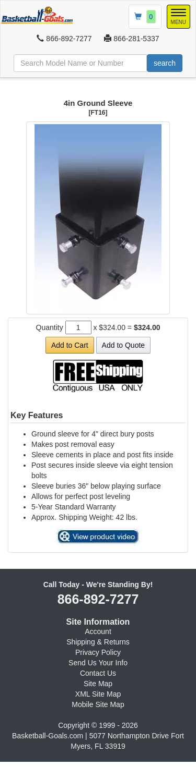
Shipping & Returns (98, 642)
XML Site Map (98, 694)
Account (98, 631)
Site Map (98, 683)
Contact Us (98, 673)
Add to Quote (123, 345)
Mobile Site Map (98, 704)
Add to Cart (69, 345)
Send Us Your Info (98, 663)
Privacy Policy (98, 652)
